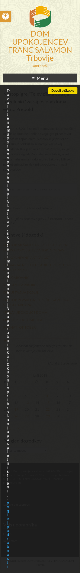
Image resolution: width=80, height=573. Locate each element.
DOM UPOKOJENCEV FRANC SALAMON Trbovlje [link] (40, 45)
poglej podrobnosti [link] (8, 535)
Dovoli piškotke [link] (62, 90)
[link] (5, 16)
